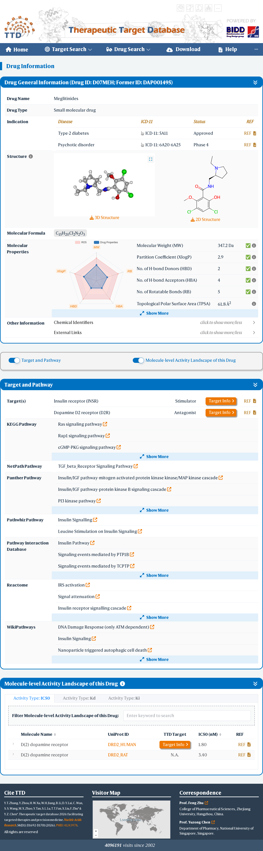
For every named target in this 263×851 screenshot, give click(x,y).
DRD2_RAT (118, 754)
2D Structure (205, 219)
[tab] (29, 698)
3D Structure (104, 217)
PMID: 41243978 (66, 825)
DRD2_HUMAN (122, 744)
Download (183, 49)
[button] (156, 322)
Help (228, 49)
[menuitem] (17, 49)
